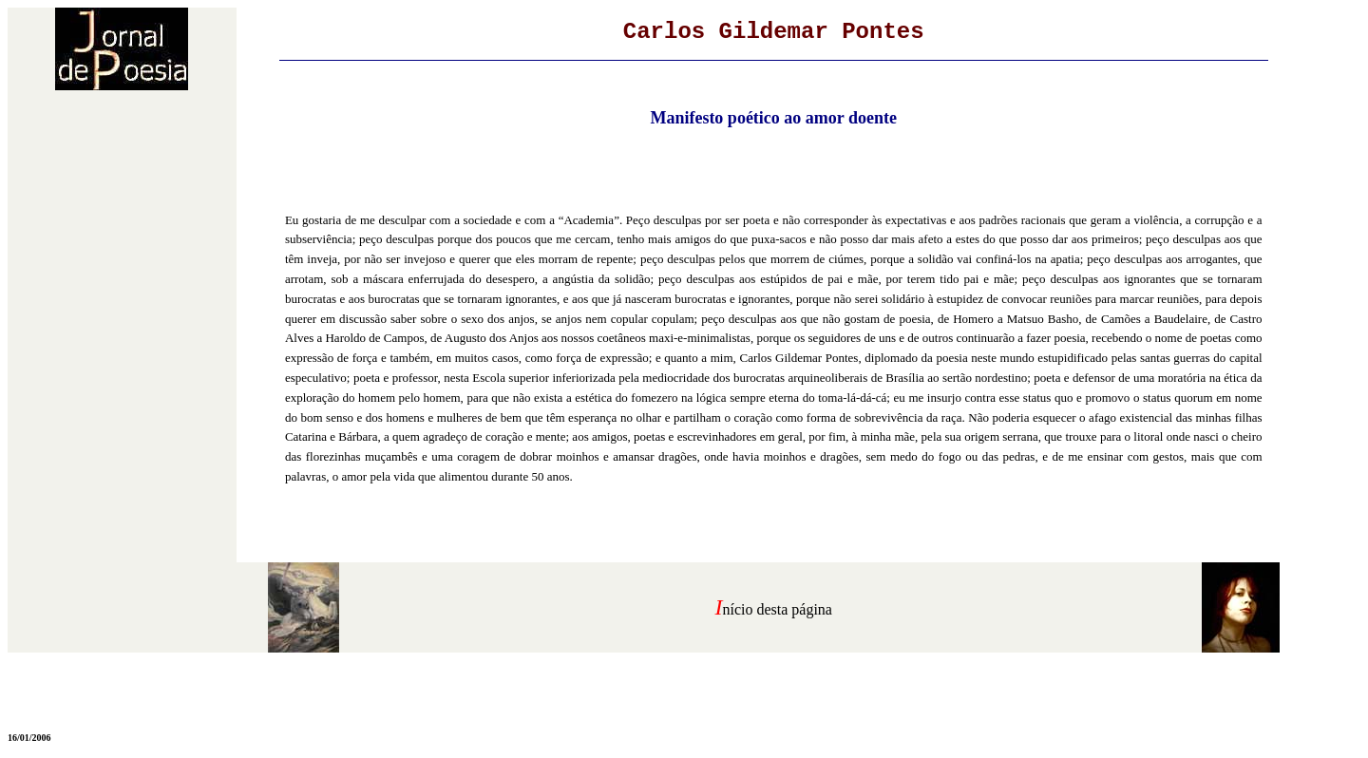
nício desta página (777, 609)
